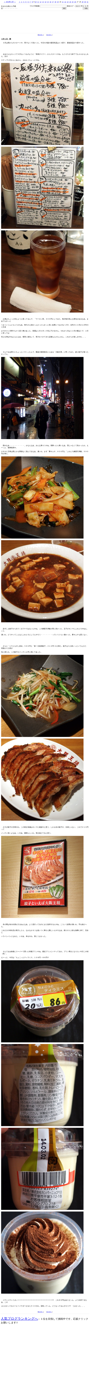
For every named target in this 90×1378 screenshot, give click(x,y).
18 (55, 2)
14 (45, 2)
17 (53, 2)
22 (65, 2)
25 (73, 2)
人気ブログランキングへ (19, 1318)
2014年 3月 (10, 2)
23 (68, 2)
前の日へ (40, 35)
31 (87, 2)
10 (35, 2)
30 (85, 2)
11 (38, 2)
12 (40, 2)
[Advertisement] (45, 1359)
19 (58, 2)
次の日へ (49, 35)
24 (70, 2)
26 (75, 2)
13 (43, 2)
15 (48, 2)
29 (82, 2)
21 (63, 2)
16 (50, 2)
